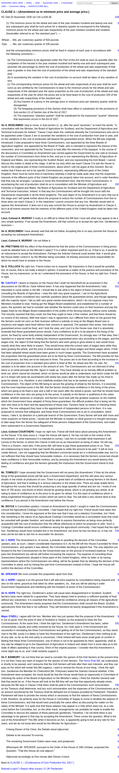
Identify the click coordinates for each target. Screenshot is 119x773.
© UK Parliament (53, 768)
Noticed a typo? (9, 768)
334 (117, 530)
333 (117, 445)
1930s (29, 3)
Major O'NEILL (9, 616)
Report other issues (31, 768)
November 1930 (51, 3)
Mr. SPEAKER (9, 574)
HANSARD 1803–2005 (12, 3)
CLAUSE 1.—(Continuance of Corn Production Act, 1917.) (42, 762)
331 (117, 286)
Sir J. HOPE (8, 540)
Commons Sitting (17, 6)
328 (117, 17)
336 (117, 685)
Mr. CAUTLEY (9, 283)
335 (117, 623)
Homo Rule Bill (92, 660)
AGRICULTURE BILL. (38, 6)
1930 (37, 3)
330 (117, 184)
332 (117, 363)
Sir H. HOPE (8, 593)
